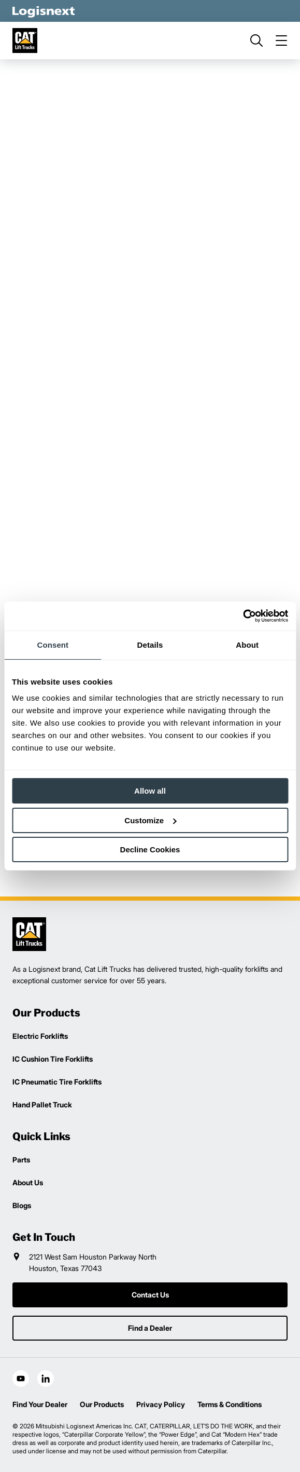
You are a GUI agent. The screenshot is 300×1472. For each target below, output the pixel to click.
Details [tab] (150, 644)
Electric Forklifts (40, 1036)
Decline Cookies (150, 849)
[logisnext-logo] (29, 934)
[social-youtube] (20, 1378)
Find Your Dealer (39, 1404)
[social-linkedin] (45, 1378)
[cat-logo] (24, 40)
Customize (150, 820)
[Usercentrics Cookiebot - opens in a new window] (242, 616)
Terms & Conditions (229, 1404)
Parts (21, 1159)
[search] (256, 40)
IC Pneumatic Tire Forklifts (57, 1081)
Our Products (102, 1404)
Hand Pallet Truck (42, 1104)
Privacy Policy (160, 1404)
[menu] (281, 40)
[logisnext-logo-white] (43, 11)
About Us (27, 1182)
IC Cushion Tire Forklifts (52, 1058)
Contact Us (150, 1294)
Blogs (21, 1205)
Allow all (150, 790)
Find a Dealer (150, 1327)
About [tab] (247, 644)
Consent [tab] (52, 644)
